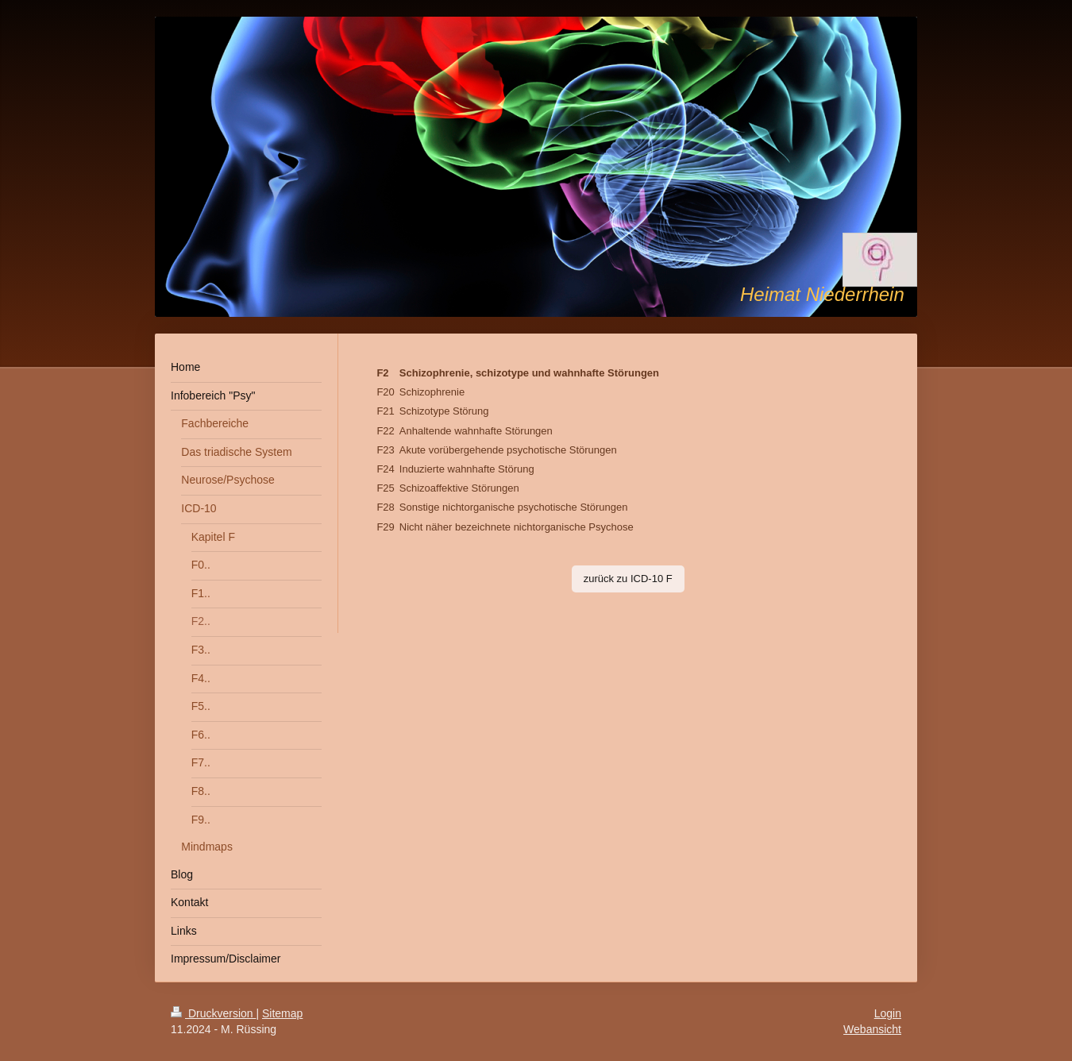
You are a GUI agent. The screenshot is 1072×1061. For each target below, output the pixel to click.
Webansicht (872, 1029)
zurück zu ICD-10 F (628, 579)
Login (887, 1013)
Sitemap (282, 1013)
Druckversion (213, 1013)
